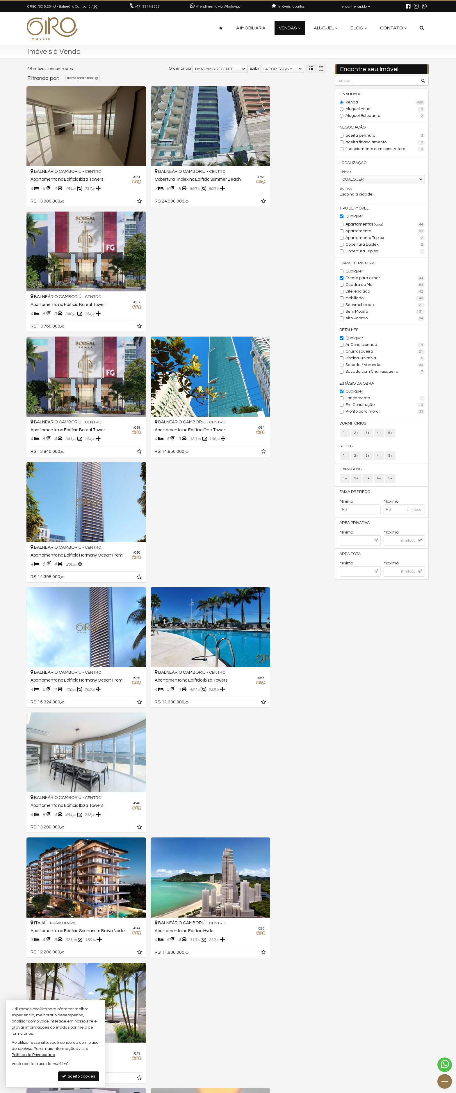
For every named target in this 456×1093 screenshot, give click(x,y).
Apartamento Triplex (385, 239)
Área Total (351, 556)
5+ (390, 434)
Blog (359, 28)
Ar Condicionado (385, 346)
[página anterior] (291, 989)
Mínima (346, 535)
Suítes (346, 448)
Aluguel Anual (385, 109)
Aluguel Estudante (385, 116)
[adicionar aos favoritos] (117, 187)
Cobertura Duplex (385, 245)
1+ (345, 434)
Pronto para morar (385, 413)
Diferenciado (385, 292)
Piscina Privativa (385, 359)
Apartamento (385, 232)
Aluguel (325, 28)
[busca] (421, 28)
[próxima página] (321, 989)
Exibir (255, 68)
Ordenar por (180, 68)
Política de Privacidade (176, 1088)
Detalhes (349, 331)
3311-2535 (148, 6)
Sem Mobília (385, 312)
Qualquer (354, 217)
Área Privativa (355, 525)
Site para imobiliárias (392, 1088)
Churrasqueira (385, 353)
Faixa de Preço (355, 494)
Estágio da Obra (357, 385)
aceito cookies (78, 1076)
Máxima (391, 535)
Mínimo (346, 503)
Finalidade (350, 94)
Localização (353, 163)
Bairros (346, 189)
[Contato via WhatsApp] (444, 1064)
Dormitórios (353, 425)
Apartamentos (385, 225)
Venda (385, 102)
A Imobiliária (251, 28)
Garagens (351, 471)
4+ (379, 434)
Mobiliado (385, 299)
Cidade (346, 173)
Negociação (353, 128)
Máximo (391, 503)
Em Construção (385, 406)
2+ (356, 434)
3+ (368, 434)
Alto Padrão (385, 319)
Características (357, 264)
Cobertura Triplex (385, 252)
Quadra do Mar (385, 286)
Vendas (289, 28)
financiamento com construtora (385, 149)
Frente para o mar (385, 279)
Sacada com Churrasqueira (385, 373)
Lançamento (385, 399)
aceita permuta (385, 136)
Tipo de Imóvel (354, 209)
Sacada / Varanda (385, 366)
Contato (393, 28)
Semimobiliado (385, 306)
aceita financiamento (385, 142)
